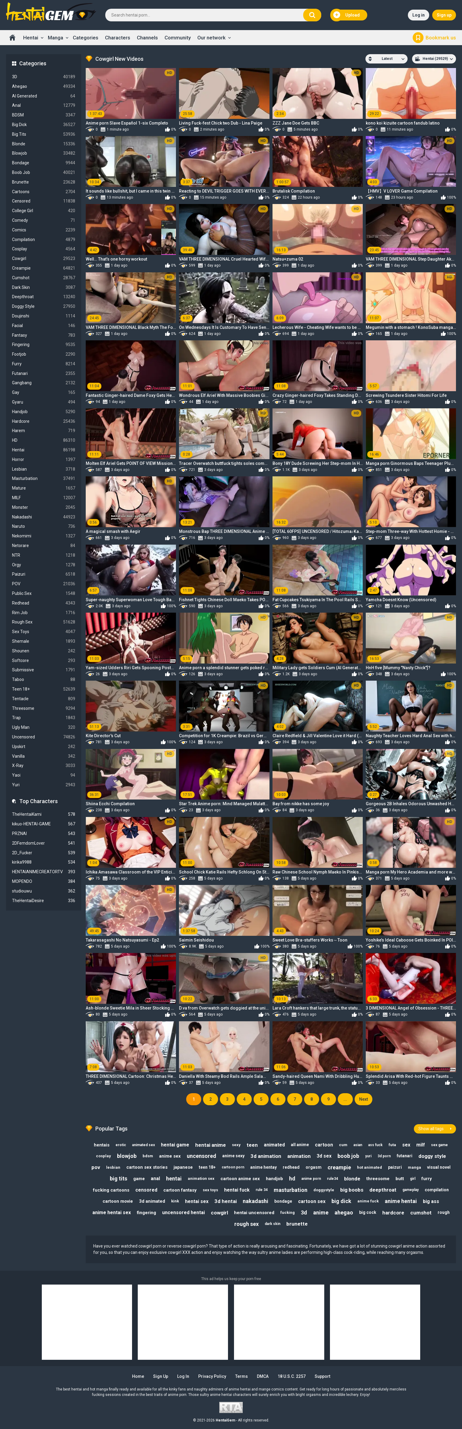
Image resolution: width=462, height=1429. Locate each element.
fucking (287, 1212)
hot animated (369, 1167)
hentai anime (210, 1145)
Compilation (43, 239)
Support (322, 1376)
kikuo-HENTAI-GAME (43, 824)
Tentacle (43, 698)
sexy (236, 1145)
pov (95, 1167)
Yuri (43, 784)
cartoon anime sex (240, 1178)
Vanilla (43, 756)
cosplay (103, 1156)
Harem (43, 430)
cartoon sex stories (147, 1167)
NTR (43, 555)
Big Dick (43, 124)
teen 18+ (207, 1167)
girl (412, 1179)
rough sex (246, 1224)
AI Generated (43, 96)
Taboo (43, 679)
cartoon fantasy (180, 1190)
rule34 (332, 1179)
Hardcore (43, 421)
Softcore (43, 660)
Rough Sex (43, 622)
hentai (174, 1178)
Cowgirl (43, 258)
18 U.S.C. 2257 (292, 1376)
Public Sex (43, 593)
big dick (341, 1201)
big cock (367, 1212)
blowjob (127, 1156)
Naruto (43, 526)
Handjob (43, 411)
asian (357, 1145)
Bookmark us (441, 38)
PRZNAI (43, 833)
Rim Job (43, 612)
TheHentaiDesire (43, 900)
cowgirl (219, 1213)
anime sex (170, 1156)
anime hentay (263, 1167)
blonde (352, 1179)
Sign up (444, 15)
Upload (346, 15)
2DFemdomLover (43, 843)
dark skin (272, 1224)
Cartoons (43, 191)
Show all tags (431, 1128)
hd (292, 1178)
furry (426, 1178)
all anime (300, 1144)
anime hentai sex (111, 1212)
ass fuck (375, 1145)
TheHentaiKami (43, 814)
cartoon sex (311, 1201)
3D (43, 76)
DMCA (263, 1376)
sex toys (210, 1190)
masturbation (290, 1190)
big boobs (351, 1190)
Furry (43, 364)
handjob (274, 1178)
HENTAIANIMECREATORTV (43, 871)
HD (43, 440)
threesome (378, 1178)
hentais (101, 1145)
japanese (183, 1167)
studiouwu (43, 891)
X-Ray (43, 765)
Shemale (43, 641)
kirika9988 (43, 862)
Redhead (43, 603)
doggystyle (323, 1190)
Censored (43, 201)
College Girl (43, 210)
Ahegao (43, 86)
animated (274, 1145)
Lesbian (43, 469)
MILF (43, 497)
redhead (291, 1167)
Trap (43, 717)
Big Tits (43, 134)
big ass (431, 1201)
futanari (404, 1155)
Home (12, 37)
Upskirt (43, 746)
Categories (85, 38)
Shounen (43, 651)
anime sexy (233, 1155)
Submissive (43, 670)
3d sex (324, 1156)
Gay (43, 392)
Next (363, 1099)
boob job (348, 1156)
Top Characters (38, 801)
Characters (117, 38)
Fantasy (43, 335)
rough (444, 1212)
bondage (283, 1201)
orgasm (314, 1167)
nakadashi (255, 1201)
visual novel (439, 1167)
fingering (146, 1212)
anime (320, 1212)
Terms (241, 1376)
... (345, 1099)
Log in (418, 15)
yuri (368, 1156)
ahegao (343, 1212)
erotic (121, 1145)
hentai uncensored (254, 1212)
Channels (147, 38)
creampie (339, 1167)
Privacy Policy (212, 1376)
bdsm (148, 1156)
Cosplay (43, 249)
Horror (43, 459)
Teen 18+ (43, 689)
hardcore (393, 1213)
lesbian (113, 1167)
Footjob (43, 354)
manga (414, 1167)
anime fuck (368, 1201)
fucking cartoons (111, 1190)
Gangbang (43, 382)
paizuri (395, 1167)
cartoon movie (118, 1201)
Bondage (43, 162)
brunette (297, 1224)
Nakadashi (43, 517)
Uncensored (43, 737)
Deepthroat (43, 296)
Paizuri (43, 574)
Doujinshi (43, 316)
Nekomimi (43, 536)
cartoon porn (233, 1167)
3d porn (384, 1156)
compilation (437, 1189)
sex (406, 1145)
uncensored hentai (183, 1212)
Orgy (43, 565)
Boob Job (43, 172)
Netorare (43, 545)
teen (252, 1145)
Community (178, 38)
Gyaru (43, 402)
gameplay (410, 1190)
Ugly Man (43, 727)
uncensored (201, 1156)
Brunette (43, 182)
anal (155, 1178)
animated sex (143, 1145)
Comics (43, 230)
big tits (118, 1178)
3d (304, 1212)
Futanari (43, 373)
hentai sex (196, 1201)
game (139, 1178)
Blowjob (43, 153)
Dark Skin (43, 287)
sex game (439, 1145)
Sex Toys (43, 631)
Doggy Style (43, 306)
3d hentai (225, 1201)
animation (299, 1156)
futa (392, 1145)
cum (343, 1145)
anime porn (311, 1179)
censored (146, 1190)
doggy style (432, 1156)
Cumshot (43, 277)
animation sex (201, 1178)
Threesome (43, 708)
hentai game (175, 1145)
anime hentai (401, 1201)
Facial (43, 325)
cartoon (324, 1145)
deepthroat (382, 1190)
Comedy (43, 220)
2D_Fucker (43, 852)
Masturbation (43, 478)
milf (420, 1145)
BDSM (43, 115)
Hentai (30, 38)
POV (43, 583)
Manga (55, 38)
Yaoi (43, 775)
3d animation (266, 1156)
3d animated (152, 1201)
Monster (43, 507)
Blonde (43, 144)
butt (400, 1178)
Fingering (43, 344)
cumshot (421, 1213)
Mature (43, 488)
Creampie (43, 268)
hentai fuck (237, 1190)
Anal (43, 105)
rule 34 (262, 1190)
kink (175, 1201)
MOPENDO (43, 881)
